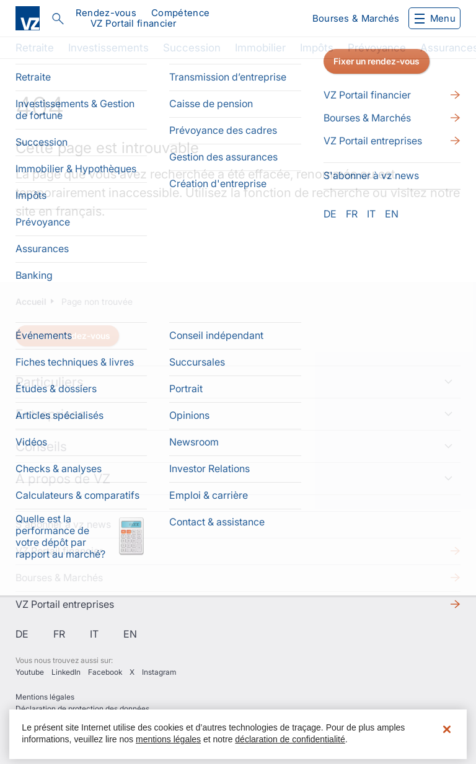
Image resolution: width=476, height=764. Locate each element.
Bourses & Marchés (356, 18)
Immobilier (260, 48)
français (79, 211)
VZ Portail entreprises (64, 604)
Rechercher (57, 18)
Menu (435, 18)
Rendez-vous (106, 13)
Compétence (180, 13)
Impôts (316, 48)
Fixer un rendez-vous (67, 335)
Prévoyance (377, 48)
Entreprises (50, 414)
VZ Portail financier (133, 23)
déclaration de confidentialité (290, 739)
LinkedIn (66, 672)
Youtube (29, 672)
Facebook (105, 672)
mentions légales (168, 739)
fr (59, 634)
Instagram (159, 672)
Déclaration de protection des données (82, 708)
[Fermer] (447, 729)
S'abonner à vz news (63, 524)
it (94, 634)
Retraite (34, 48)
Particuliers (49, 382)
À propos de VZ (62, 478)
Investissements (108, 48)
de (22, 634)
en (130, 634)
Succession (192, 48)
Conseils (41, 446)
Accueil (30, 301)
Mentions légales (44, 696)
